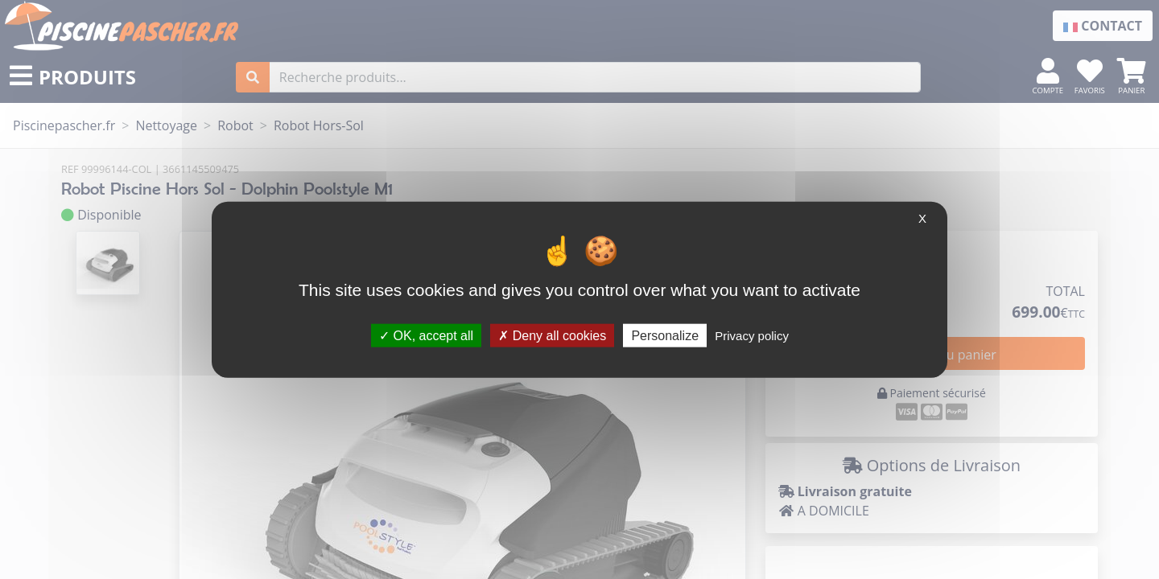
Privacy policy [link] (752, 335)
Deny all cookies (552, 335)
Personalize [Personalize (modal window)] (665, 335)
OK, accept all (426, 335)
